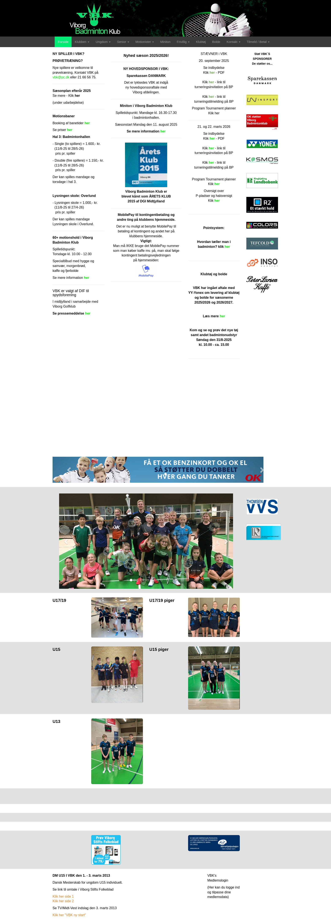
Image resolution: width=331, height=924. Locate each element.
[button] (70, 470)
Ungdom (103, 42)
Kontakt (233, 42)
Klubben (82, 42)
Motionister (145, 42)
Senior (123, 42)
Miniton (165, 42)
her (211, 162)
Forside (63, 42)
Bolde (216, 42)
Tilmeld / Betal (258, 42)
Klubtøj (201, 42)
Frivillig (183, 42)
